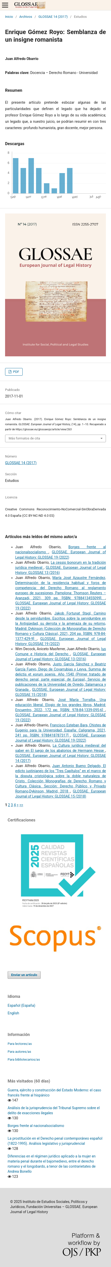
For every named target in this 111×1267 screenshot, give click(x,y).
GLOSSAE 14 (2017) (53, 17)
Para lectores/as (20, 1044)
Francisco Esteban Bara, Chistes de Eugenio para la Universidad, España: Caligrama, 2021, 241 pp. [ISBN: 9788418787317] (60, 730)
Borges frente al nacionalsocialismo (36, 1126)
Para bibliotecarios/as (24, 1059)
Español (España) (21, 1005)
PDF (15, 372)
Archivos (25, 17)
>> (21, 805)
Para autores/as (19, 1052)
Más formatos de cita (24, 438)
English (13, 1013)
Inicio (9, 17)
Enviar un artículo (24, 975)
